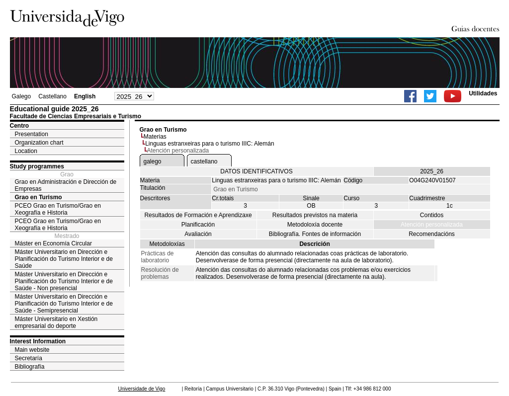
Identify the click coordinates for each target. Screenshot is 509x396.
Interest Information (38, 341)
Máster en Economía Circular (53, 243)
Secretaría (28, 358)
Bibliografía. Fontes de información (315, 234)
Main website (32, 349)
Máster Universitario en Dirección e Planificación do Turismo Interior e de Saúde (64, 258)
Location (26, 151)
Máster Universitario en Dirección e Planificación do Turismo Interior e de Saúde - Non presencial (64, 281)
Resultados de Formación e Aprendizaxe (198, 215)
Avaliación (197, 234)
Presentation (31, 134)
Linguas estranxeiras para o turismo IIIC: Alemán (209, 143)
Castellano (52, 96)
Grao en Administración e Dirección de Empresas (66, 185)
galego (153, 161)
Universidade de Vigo (142, 389)
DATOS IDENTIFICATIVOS (256, 171)
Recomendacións (432, 234)
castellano (204, 161)
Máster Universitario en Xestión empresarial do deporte (56, 322)
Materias (155, 136)
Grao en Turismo (38, 197)
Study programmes (37, 166)
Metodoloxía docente (314, 224)
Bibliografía (30, 366)
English (84, 96)
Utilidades (483, 93)
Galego (21, 96)
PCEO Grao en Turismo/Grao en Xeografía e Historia (58, 209)
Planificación (198, 224)
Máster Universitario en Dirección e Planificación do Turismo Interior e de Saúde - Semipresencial (64, 303)
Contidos (431, 215)
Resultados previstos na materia (314, 215)
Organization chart (39, 142)
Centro (19, 125)
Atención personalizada (432, 224)
